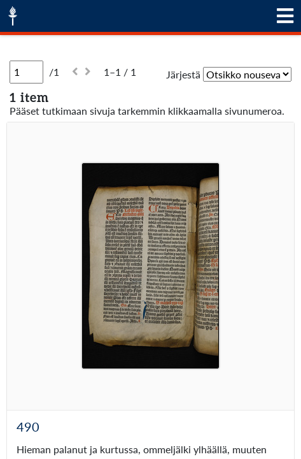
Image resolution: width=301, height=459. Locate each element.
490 (28, 426)
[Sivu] (26, 72)
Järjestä (183, 74)
